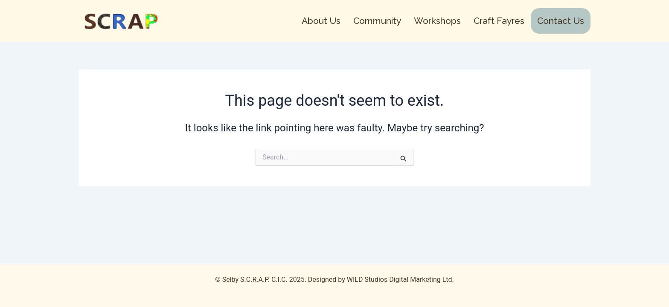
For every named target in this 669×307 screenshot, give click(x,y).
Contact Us (560, 20)
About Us (321, 20)
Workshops (437, 20)
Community (377, 20)
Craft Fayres (499, 20)
